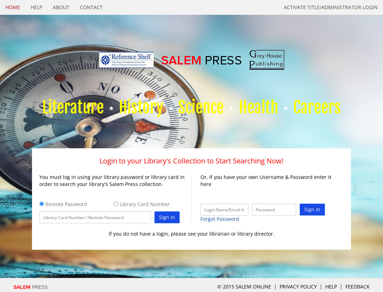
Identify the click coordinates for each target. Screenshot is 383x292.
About (61, 7)
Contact (91, 7)
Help (36, 7)
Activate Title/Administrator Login (331, 7)
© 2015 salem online (245, 286)
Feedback (357, 286)
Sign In (167, 217)
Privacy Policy (298, 286)
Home (12, 7)
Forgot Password (219, 219)
